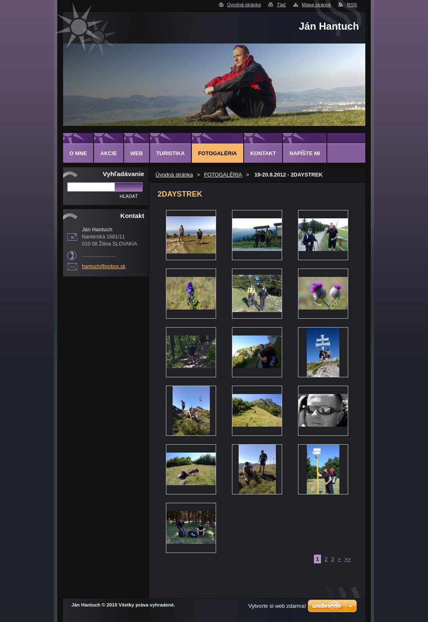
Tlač (281, 4)
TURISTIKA (170, 153)
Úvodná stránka (244, 4)
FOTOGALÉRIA (223, 174)
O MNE (78, 153)
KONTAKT (263, 153)
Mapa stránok (316, 4)
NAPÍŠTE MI (304, 153)
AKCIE (108, 153)
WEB (136, 153)
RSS (352, 4)
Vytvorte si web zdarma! (277, 606)
